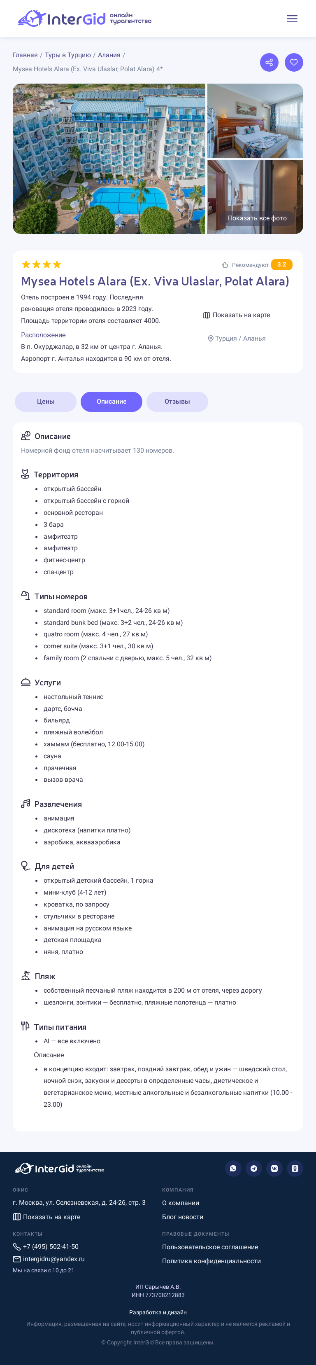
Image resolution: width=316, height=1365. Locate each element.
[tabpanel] (158, 776)
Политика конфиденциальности (211, 1261)
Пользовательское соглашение (210, 1247)
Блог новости (182, 1217)
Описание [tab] (112, 401)
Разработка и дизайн (158, 1312)
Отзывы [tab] (177, 401)
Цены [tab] (46, 401)
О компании (180, 1203)
